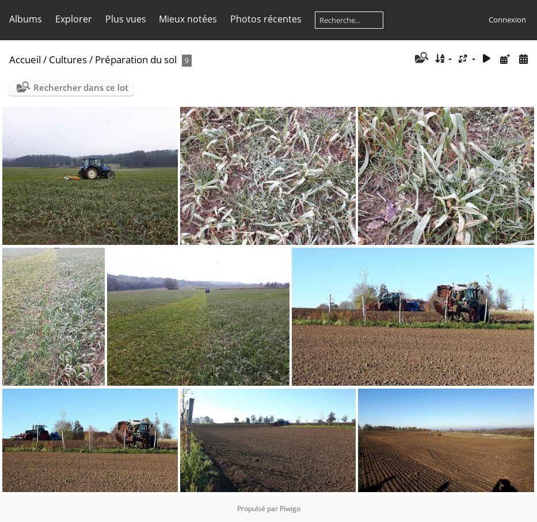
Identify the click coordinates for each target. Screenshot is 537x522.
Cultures (68, 59)
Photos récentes (266, 19)
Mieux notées (188, 19)
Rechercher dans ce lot (80, 87)
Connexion (507, 19)
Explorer (73, 19)
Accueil (25, 59)
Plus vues (125, 19)
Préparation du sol (136, 59)
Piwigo (290, 508)
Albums (25, 19)
